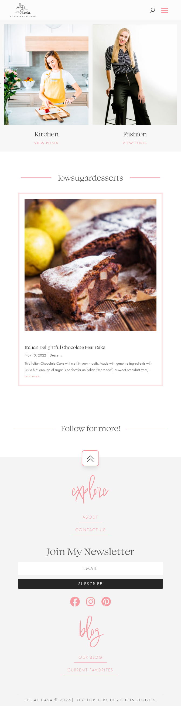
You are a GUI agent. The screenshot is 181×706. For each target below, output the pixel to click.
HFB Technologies (133, 699)
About (90, 517)
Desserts (56, 355)
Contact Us (90, 530)
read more (32, 376)
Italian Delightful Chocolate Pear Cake (65, 347)
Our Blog (90, 657)
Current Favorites (90, 670)
